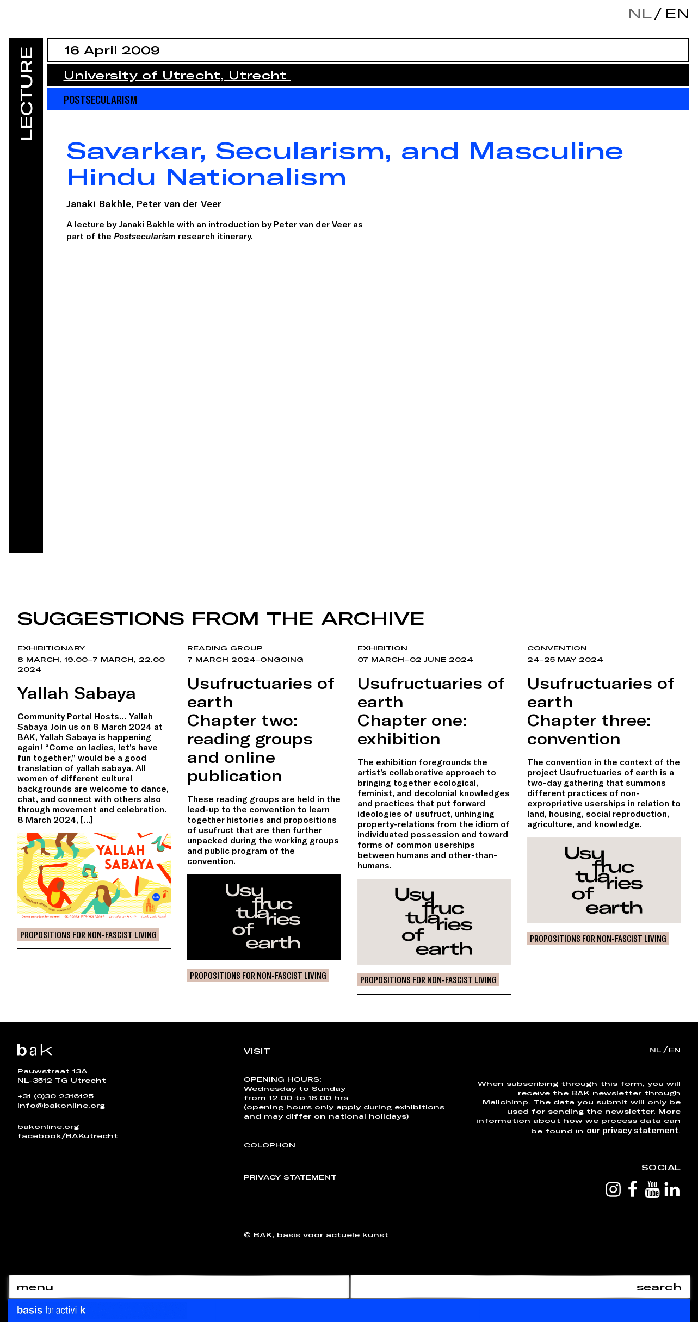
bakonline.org (48, 1126)
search (659, 1287)
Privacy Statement (290, 1177)
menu (34, 1287)
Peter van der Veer (178, 203)
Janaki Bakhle (98, 203)
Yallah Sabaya (76, 693)
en (674, 13)
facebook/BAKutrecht (67, 1135)
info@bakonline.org (61, 1105)
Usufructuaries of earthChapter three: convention (601, 711)
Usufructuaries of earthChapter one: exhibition (431, 711)
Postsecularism (100, 99)
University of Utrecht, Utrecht (177, 75)
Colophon (269, 1145)
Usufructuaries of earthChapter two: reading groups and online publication (261, 729)
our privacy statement (632, 1130)
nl (640, 13)
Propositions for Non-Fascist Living (88, 934)
